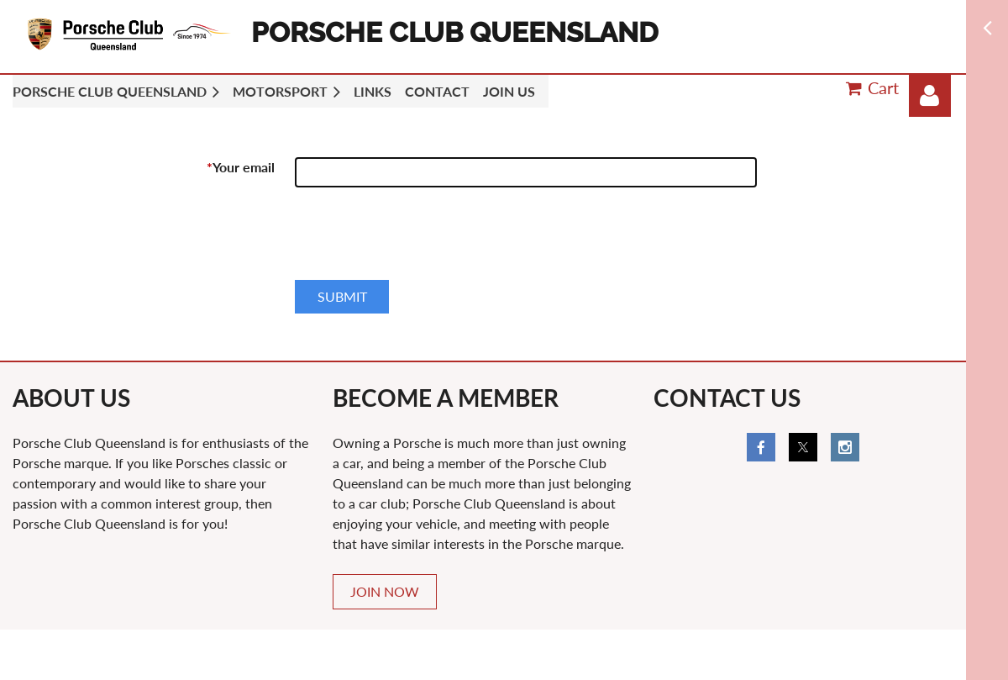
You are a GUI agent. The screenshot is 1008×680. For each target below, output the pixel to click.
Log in (930, 96)
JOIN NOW (384, 591)
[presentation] (422, 240)
